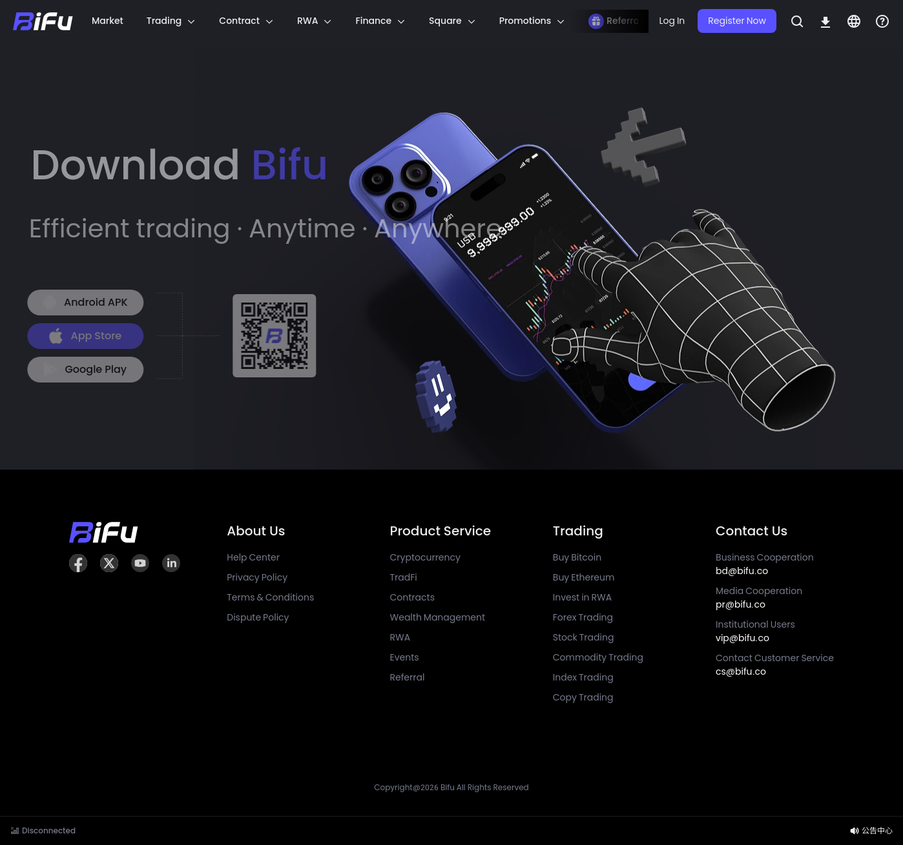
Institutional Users (755, 631)
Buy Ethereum (584, 577)
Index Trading (583, 677)
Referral (407, 677)
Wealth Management (438, 617)
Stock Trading (583, 637)
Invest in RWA (582, 597)
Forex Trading (583, 617)
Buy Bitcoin (577, 557)
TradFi (403, 577)
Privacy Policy (257, 577)
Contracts (412, 597)
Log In (672, 20)
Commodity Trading (598, 657)
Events (404, 657)
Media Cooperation (759, 598)
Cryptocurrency (425, 557)
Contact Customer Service (775, 665)
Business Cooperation (765, 564)
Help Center (253, 557)
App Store (80, 335)
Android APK (81, 302)
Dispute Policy (258, 617)
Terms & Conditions (270, 597)
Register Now (737, 20)
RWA (400, 637)
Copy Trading (583, 697)
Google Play (81, 369)
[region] (361, 21)
